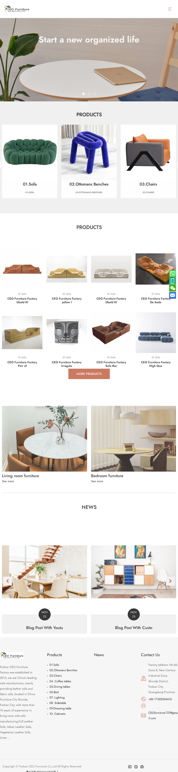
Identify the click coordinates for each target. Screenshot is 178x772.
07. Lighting (57, 697)
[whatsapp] (172, 280)
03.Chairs (55, 675)
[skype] (172, 273)
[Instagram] (142, 767)
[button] (7, 649)
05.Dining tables (59, 686)
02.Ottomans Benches (63, 670)
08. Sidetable (57, 703)
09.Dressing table (60, 708)
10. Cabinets (57, 714)
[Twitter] (136, 767)
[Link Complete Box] (44, 650)
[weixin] (172, 288)
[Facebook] (130, 767)
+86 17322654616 (160, 699)
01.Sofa (54, 665)
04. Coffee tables (60, 681)
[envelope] (172, 295)
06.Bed (54, 692)
